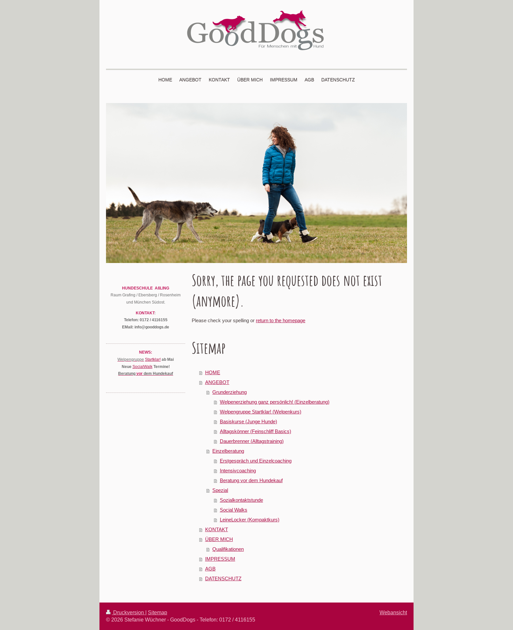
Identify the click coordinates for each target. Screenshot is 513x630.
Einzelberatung (228, 451)
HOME (212, 372)
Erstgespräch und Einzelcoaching (256, 461)
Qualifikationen (228, 549)
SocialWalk (142, 366)
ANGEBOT (217, 382)
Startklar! (153, 359)
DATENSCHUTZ (223, 578)
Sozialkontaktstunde (241, 500)
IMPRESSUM (220, 559)
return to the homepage (280, 320)
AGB (210, 568)
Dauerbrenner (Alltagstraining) (252, 441)
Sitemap (157, 612)
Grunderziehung (229, 392)
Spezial (220, 490)
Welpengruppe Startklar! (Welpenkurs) (260, 411)
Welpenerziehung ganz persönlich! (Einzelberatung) (274, 402)
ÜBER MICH (219, 539)
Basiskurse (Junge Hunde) (248, 421)
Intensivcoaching (238, 470)
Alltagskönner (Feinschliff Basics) (255, 431)
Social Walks (233, 510)
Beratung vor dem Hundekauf (251, 480)
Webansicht (393, 612)
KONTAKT (216, 529)
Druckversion (125, 612)
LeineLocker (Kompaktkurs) (249, 519)
